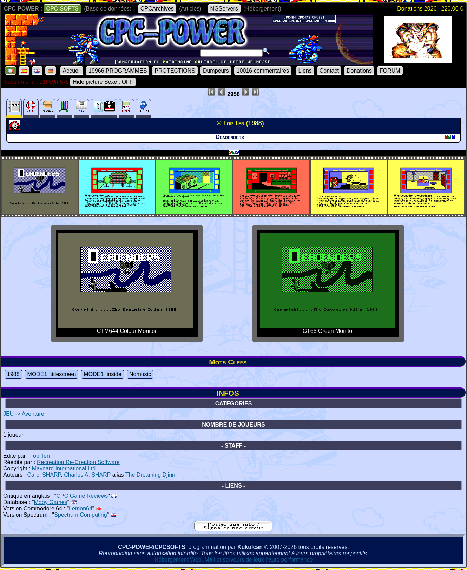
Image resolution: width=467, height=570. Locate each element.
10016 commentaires (263, 71)
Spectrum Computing (80, 515)
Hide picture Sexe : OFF (103, 82)
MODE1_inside (102, 374)
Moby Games (50, 502)
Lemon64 (80, 508)
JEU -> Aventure (23, 414)
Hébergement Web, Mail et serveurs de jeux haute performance (233, 560)
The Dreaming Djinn (150, 475)
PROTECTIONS (174, 71)
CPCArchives (157, 9)
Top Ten (40, 456)
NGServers (224, 9)
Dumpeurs (216, 71)
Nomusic (140, 374)
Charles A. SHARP (87, 475)
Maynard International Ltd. (64, 468)
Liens (305, 71)
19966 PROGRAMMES (117, 71)
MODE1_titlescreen (51, 374)
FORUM (390, 71)
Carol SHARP (44, 475)
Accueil (72, 71)
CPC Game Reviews (82, 496)
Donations (359, 71)
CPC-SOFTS (62, 9)
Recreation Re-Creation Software (78, 462)
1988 (13, 374)
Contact (329, 71)
